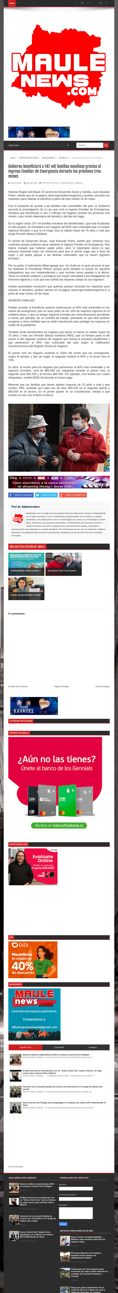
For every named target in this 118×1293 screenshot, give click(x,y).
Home (73, 1288)
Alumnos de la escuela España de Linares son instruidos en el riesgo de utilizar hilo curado (38, 1194)
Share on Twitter (45, 495)
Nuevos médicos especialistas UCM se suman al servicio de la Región (37, 1161)
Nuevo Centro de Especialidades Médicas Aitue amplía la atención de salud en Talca (88, 1215)
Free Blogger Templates (53, 1288)
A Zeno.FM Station (15, 1142)
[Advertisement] (59, 886)
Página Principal (61, 662)
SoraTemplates (24, 1288)
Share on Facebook (20, 495)
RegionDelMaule (67, 183)
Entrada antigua (103, 662)
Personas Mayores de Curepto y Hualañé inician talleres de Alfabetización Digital (86, 1231)
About (82, 1288)
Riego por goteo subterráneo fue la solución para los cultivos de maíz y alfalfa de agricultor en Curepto (88, 1265)
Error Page (103, 1288)
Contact (92, 1288)
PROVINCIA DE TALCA (50, 183)
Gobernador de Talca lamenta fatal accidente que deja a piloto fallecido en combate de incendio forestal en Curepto (89, 1248)
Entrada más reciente (17, 662)
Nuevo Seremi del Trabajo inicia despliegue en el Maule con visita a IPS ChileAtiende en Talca (36, 1210)
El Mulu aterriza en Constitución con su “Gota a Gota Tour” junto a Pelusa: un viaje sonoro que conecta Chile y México (38, 1177)
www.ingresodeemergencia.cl (66, 195)
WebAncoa (79, 183)
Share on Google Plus (72, 495)
